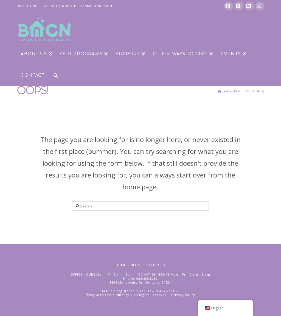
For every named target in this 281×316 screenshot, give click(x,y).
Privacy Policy (183, 295)
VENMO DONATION (96, 6)
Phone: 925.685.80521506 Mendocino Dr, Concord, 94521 (140, 280)
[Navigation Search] (53, 75)
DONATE (69, 6)
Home (121, 265)
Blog (135, 265)
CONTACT (49, 6)
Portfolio (155, 265)
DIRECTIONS (27, 6)
